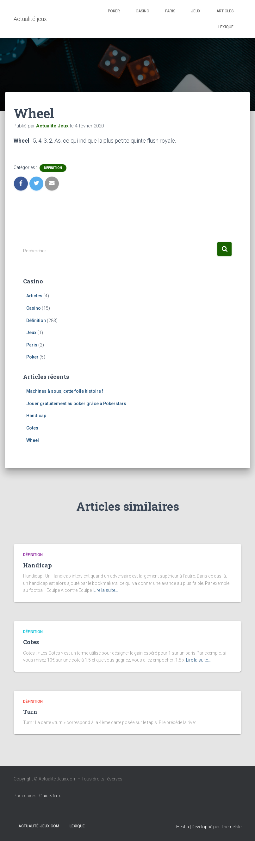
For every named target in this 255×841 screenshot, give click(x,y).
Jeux (196, 11)
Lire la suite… (105, 590)
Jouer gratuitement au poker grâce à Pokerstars (76, 403)
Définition (53, 168)
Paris (170, 11)
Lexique (225, 27)
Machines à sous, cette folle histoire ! (64, 391)
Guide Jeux (50, 795)
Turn (30, 711)
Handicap (36, 415)
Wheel (32, 440)
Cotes (32, 427)
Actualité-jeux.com (38, 826)
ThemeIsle (231, 826)
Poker (114, 11)
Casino (142, 11)
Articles (224, 11)
